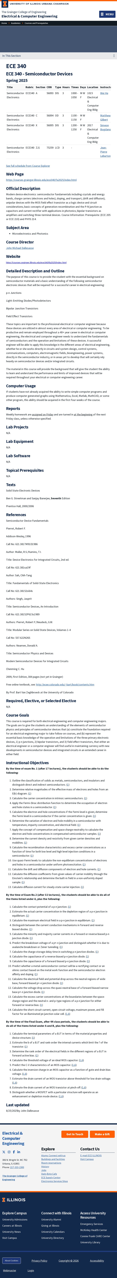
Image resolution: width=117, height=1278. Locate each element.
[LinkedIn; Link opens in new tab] (18, 1152)
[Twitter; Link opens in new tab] (3, 1152)
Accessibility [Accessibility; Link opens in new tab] (97, 1260)
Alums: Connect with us (53, 1155)
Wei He (104, 93)
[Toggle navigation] (107, 14)
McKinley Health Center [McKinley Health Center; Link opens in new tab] (93, 1230)
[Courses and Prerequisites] (36, 23)
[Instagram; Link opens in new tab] (9, 1152)
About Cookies (11, 1260)
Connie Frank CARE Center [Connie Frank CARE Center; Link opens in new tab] (95, 1236)
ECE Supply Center (50, 1177)
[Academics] (15, 23)
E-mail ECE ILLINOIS (91, 1155)
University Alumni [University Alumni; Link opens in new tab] (51, 1219)
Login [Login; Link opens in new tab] (31, 1270)
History (45, 1166)
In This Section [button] (11, 56)
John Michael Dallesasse (20, 248)
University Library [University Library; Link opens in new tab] (90, 1242)
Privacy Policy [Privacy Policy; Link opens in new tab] (39, 1260)
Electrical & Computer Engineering (13, 1138)
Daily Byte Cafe (49, 1173)
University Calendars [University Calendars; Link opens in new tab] (53, 1231)
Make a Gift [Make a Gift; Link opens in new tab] (102, 1134)
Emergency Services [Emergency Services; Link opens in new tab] (91, 1224)
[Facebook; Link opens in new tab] (14, 1152)
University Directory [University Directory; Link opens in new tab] (52, 1238)
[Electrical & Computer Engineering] (29, 16)
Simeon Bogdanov (106, 127)
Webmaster (9, 1270)
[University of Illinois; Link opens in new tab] (13, 1200)
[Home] (4, 23)
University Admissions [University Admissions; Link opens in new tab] (14, 1219)
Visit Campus (87, 1159)
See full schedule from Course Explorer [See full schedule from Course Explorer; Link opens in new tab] (28, 166)
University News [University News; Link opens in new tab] (11, 1231)
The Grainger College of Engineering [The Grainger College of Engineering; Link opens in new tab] (24, 12)
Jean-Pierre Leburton (105, 152)
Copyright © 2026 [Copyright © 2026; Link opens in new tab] (69, 1260)
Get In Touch (74, 1134)
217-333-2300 (17, 1167)
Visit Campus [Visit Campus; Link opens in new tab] (9, 1238)
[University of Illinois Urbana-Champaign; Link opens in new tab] (35, 4)
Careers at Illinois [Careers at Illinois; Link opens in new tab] (12, 1225)
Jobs (43, 1170)
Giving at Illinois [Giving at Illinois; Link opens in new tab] (50, 1225)
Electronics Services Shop (54, 1181)
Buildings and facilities (53, 1159)
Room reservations (51, 1162)
